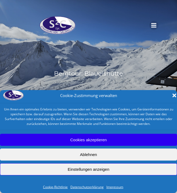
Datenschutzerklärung (87, 187)
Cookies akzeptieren (88, 140)
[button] (174, 95)
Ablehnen (88, 154)
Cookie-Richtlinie (55, 187)
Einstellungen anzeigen (88, 169)
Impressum (114, 187)
